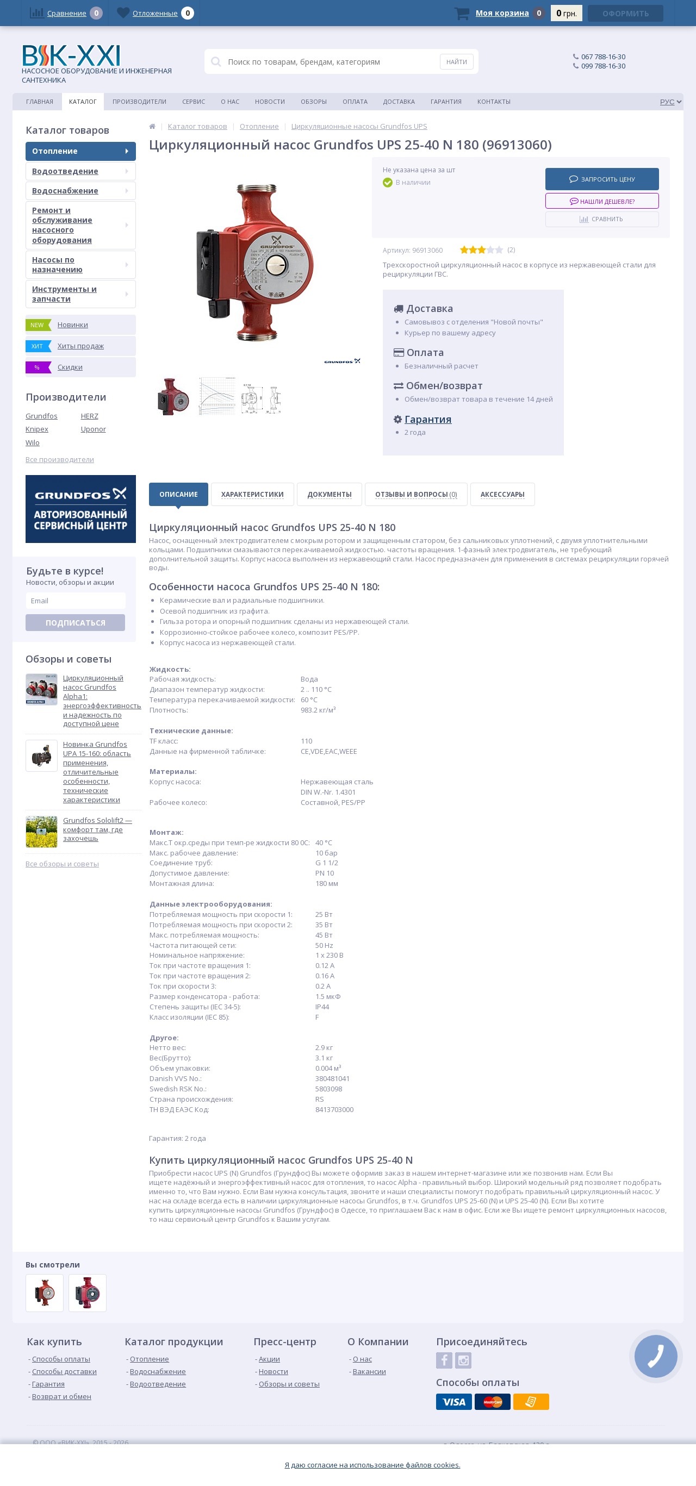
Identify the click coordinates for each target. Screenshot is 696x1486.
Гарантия (446, 101)
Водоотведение (80, 171)
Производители (139, 101)
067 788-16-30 (603, 56)
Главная (39, 101)
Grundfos (42, 416)
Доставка (399, 101)
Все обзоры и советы (62, 864)
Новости (270, 101)
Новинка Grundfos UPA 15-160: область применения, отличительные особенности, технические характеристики (97, 772)
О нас (230, 101)
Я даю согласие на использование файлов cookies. (373, 1465)
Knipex (37, 429)
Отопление (80, 151)
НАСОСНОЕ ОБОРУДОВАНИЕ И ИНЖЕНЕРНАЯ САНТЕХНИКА (97, 65)
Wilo (33, 442)
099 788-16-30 (603, 66)
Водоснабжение (80, 190)
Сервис (193, 101)
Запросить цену (602, 178)
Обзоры (314, 101)
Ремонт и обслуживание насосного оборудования (80, 225)
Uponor (93, 429)
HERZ (89, 416)
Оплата (355, 101)
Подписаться (75, 622)
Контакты (494, 101)
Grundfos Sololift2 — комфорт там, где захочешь (97, 830)
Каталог (83, 101)
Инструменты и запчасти (80, 294)
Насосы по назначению (80, 264)
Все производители (60, 459)
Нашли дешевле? (602, 200)
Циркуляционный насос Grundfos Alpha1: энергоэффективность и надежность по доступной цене (102, 700)
